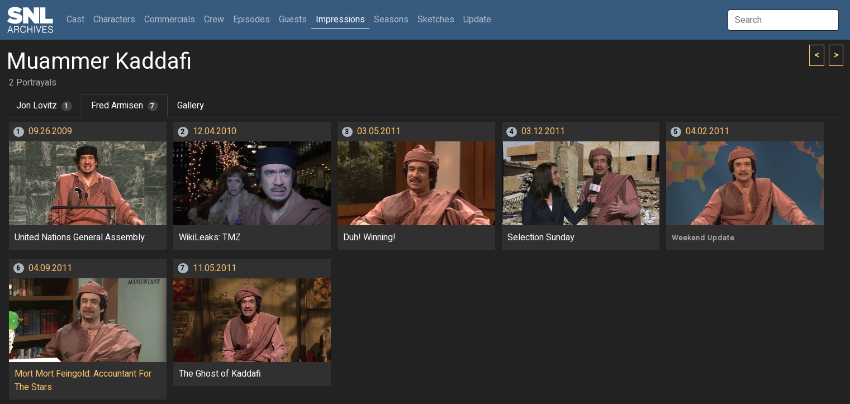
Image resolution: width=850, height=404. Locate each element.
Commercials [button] (169, 19)
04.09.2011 (50, 268)
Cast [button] (78, 19)
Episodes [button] (251, 19)
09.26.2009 (50, 131)
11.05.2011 (214, 268)
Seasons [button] (391, 19)
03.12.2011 (543, 131)
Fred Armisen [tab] (124, 105)
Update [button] (477, 19)
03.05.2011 (379, 131)
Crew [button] (214, 19)
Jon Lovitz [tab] (44, 105)
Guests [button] (293, 19)
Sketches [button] (435, 19)
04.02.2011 (707, 131)
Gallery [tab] (190, 105)
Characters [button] (114, 19)
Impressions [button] (340, 19)
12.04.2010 (214, 131)
